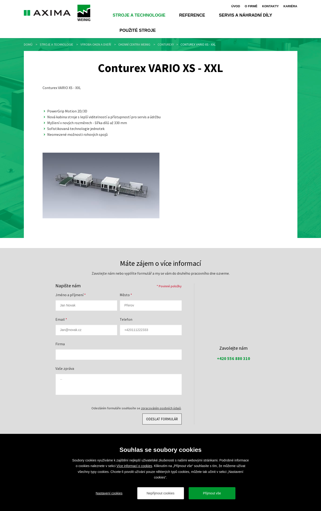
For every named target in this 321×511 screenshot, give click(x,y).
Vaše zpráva (64, 368)
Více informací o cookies (134, 466)
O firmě (251, 6)
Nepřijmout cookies (160, 493)
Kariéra (290, 6)
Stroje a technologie (139, 15)
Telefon (126, 319)
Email (61, 319)
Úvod (235, 6)
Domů (28, 44)
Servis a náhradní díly (245, 15)
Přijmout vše (212, 493)
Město (126, 294)
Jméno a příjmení (70, 294)
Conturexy (166, 44)
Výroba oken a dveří (95, 44)
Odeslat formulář (162, 419)
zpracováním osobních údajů (161, 408)
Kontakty (270, 6)
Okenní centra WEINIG (134, 44)
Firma (60, 344)
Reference (192, 15)
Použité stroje (137, 30)
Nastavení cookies (109, 493)
